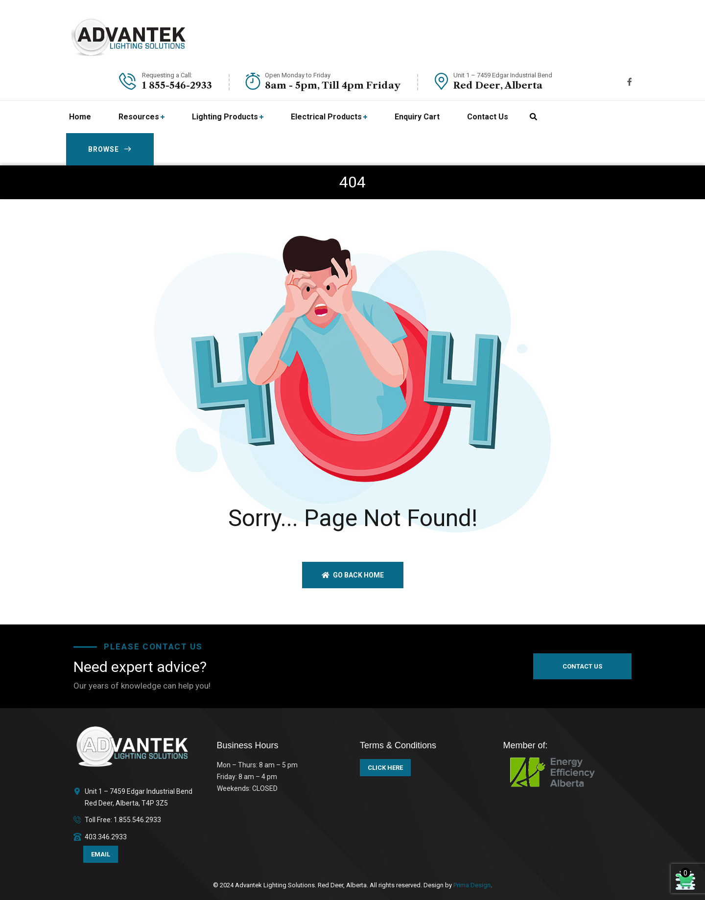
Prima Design (471, 885)
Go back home (353, 575)
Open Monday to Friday (297, 75)
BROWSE (110, 149)
